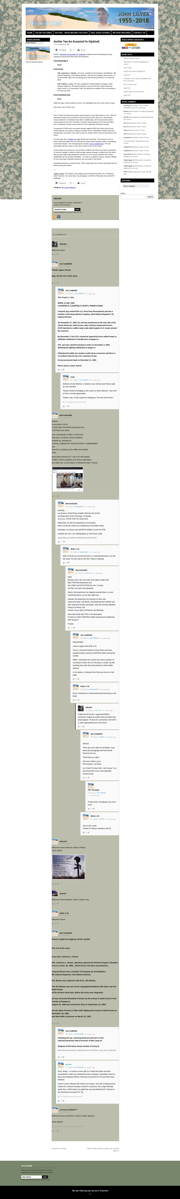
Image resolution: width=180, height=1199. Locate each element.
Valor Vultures (43, 33)
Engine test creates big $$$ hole (134, 71)
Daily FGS (127, 75)
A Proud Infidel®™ (130, 141)
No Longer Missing (69, 187)
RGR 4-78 (87, 573)
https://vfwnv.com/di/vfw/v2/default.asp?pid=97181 (77, 538)
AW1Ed (101, 737)
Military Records (122, 33)
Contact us (139, 33)
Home (29, 33)
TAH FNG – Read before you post (71, 33)
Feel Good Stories (100, 33)
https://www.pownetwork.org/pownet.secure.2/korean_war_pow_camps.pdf (87, 1050)
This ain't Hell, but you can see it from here (90, 1190)
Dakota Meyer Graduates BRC (134, 92)
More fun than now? (130, 84)
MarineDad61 (79, 506)
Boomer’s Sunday (59, 1148)
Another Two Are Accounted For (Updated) (76, 41)
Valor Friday (128, 68)
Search (122, 193)
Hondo (56, 44)
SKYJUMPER (79, 293)
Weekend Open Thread (131, 58)
